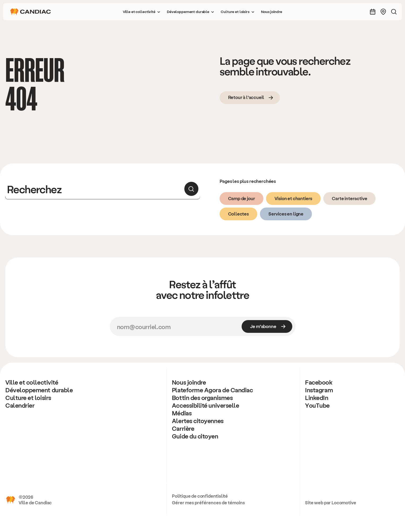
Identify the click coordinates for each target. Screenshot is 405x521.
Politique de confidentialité (200, 496)
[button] (142, 11)
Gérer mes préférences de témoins (208, 502)
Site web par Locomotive (330, 502)
